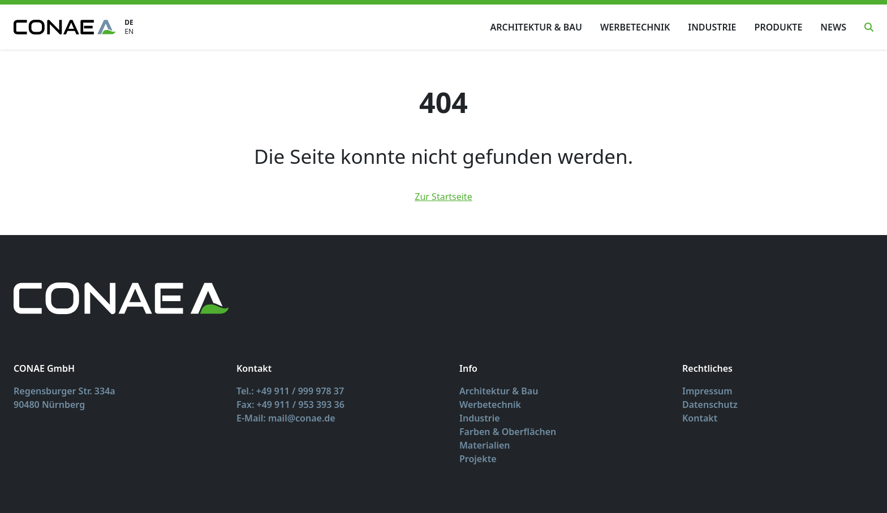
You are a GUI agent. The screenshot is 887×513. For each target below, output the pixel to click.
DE (129, 22)
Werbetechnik (635, 27)
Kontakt (699, 418)
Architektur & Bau (536, 27)
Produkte (779, 27)
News (833, 27)
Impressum (707, 391)
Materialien (484, 445)
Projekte (478, 459)
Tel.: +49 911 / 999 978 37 (290, 391)
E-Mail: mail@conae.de (285, 418)
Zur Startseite (443, 196)
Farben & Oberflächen (507, 431)
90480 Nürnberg (49, 404)
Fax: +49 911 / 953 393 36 (290, 404)
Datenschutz (710, 404)
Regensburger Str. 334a (64, 391)
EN (129, 31)
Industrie (712, 27)
